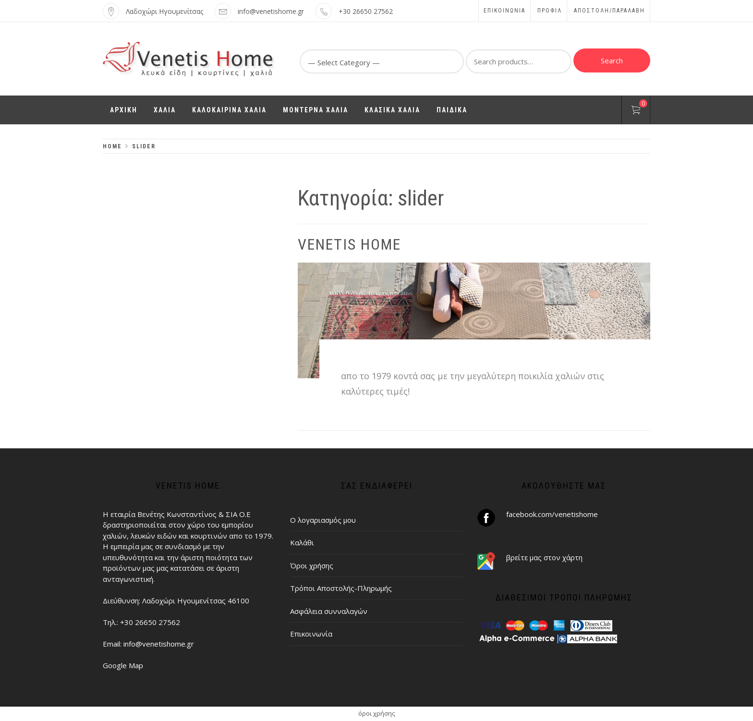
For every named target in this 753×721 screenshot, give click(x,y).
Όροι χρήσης (311, 565)
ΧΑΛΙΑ (165, 110)
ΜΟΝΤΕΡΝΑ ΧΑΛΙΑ (315, 110)
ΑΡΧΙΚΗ (123, 110)
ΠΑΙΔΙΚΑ (452, 110)
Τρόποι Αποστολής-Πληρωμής (341, 588)
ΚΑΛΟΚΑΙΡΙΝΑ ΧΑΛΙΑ (229, 110)
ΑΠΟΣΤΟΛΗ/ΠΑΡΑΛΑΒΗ (609, 10)
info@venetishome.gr (271, 11)
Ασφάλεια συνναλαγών (328, 611)
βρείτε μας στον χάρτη (544, 557)
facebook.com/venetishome (552, 514)
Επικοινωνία (504, 10)
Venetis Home (349, 244)
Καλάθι (302, 542)
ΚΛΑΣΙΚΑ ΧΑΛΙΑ (392, 110)
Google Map (123, 665)
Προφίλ (549, 10)
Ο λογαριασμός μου (323, 520)
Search (612, 60)
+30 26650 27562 (366, 11)
